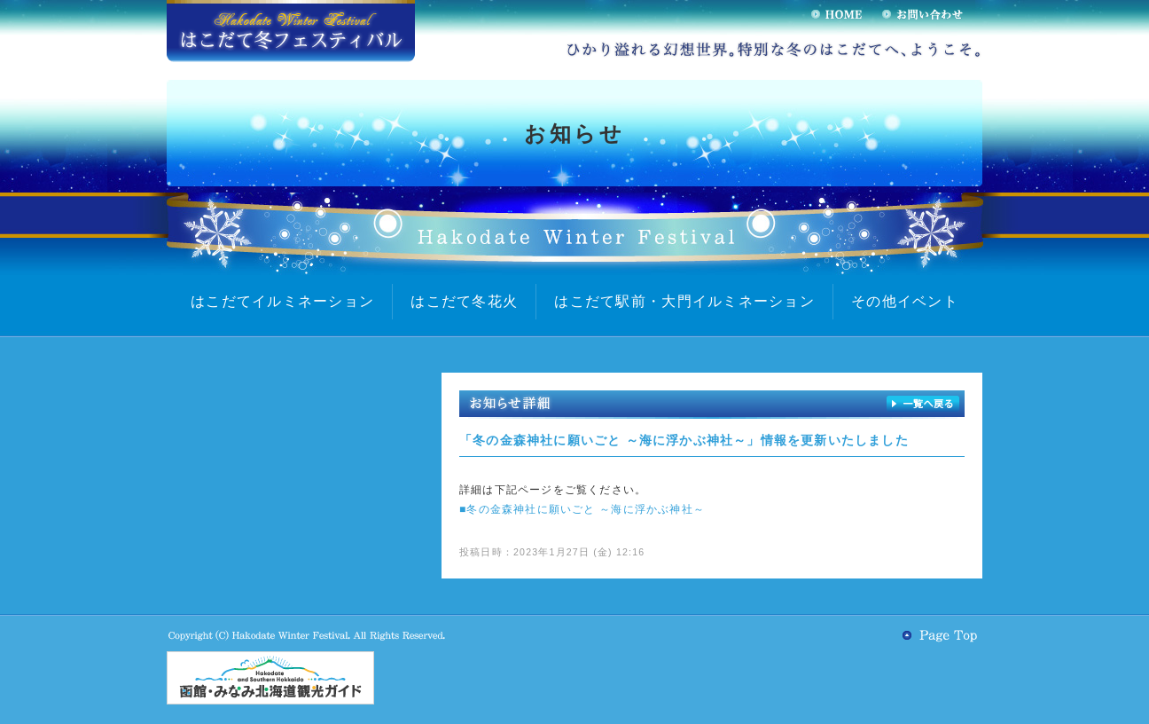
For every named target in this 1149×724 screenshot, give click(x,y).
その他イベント (904, 301)
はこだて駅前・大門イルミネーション (684, 301)
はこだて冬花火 (464, 301)
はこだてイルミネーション (282, 301)
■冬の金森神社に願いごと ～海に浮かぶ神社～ (582, 509)
